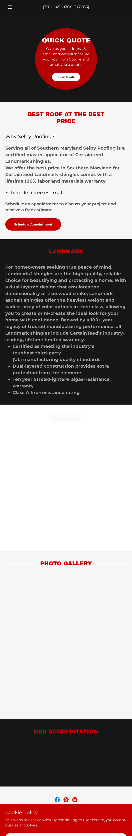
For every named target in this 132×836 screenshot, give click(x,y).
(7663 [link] (82, 7)
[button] (14, 7)
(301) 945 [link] (51, 7)
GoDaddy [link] (63, 825)
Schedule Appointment (33, 224)
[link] (57, 799)
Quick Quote (66, 77)
